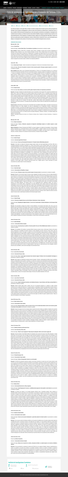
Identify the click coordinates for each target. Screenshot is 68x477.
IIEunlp (23, 468)
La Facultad (34, 7)
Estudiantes (49, 7)
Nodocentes (57, 7)
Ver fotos (57, 22)
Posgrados (14, 7)
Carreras (5, 7)
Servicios (37, 7)
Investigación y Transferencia (22, 7)
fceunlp (11, 468)
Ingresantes (44, 7)
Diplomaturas (9, 7)
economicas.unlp (36, 468)
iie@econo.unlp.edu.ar (14, 465)
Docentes (53, 7)
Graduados (62, 7)
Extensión (29, 7)
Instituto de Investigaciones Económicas (33, 25)
